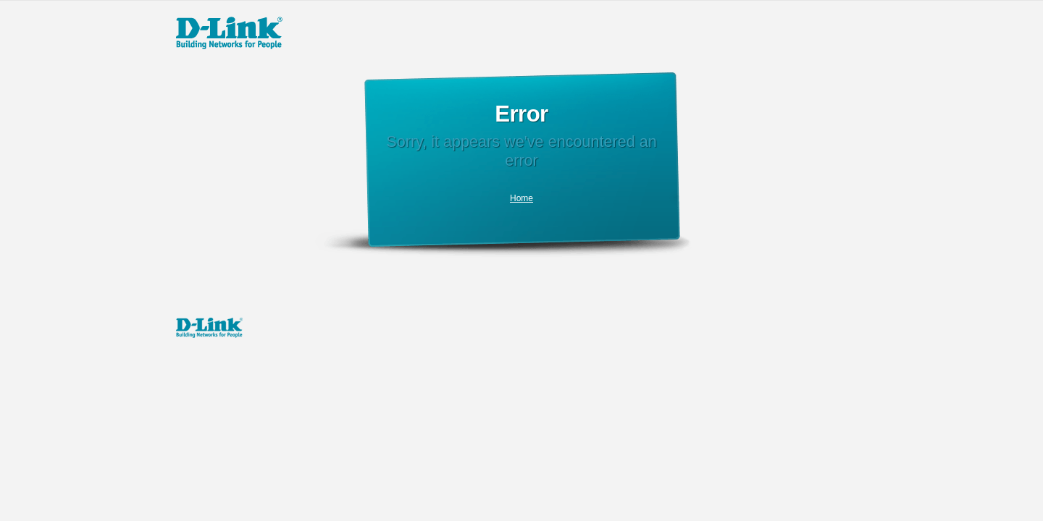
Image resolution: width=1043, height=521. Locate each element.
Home (521, 198)
